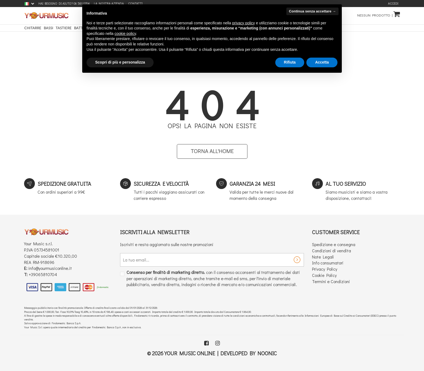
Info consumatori (327, 263)
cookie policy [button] (125, 33)
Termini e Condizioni (331, 281)
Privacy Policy (324, 269)
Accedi (393, 3)
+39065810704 (43, 275)
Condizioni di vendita (331, 251)
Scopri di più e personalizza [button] (120, 62)
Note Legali (323, 257)
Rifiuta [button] (290, 62)
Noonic (267, 353)
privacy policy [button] (243, 23)
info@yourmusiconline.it (50, 268)
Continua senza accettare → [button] (312, 11)
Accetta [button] (322, 62)
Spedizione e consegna (333, 244)
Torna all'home (212, 151)
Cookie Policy (324, 275)
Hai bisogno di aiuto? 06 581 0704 (64, 3)
